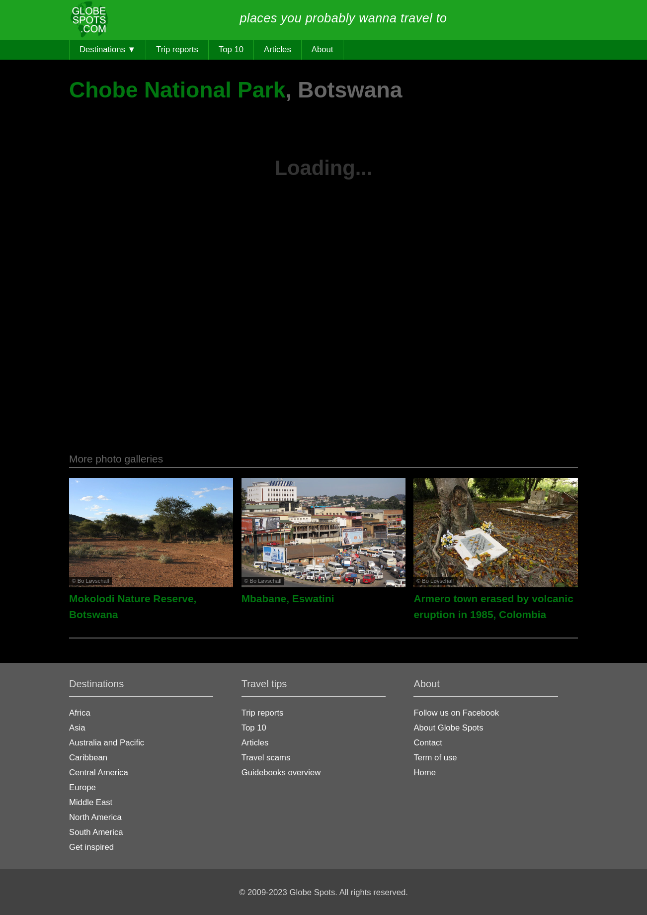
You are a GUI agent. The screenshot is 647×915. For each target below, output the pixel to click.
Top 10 (231, 49)
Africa (79, 713)
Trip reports (177, 49)
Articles (277, 49)
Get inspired (91, 847)
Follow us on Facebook (456, 713)
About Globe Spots (448, 727)
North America (95, 817)
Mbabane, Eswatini (288, 598)
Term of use (435, 757)
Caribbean (88, 757)
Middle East (90, 802)
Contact (427, 742)
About (322, 49)
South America (96, 832)
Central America (98, 772)
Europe (82, 787)
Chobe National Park (177, 90)
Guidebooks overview (281, 772)
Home (424, 772)
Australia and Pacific (106, 742)
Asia (77, 727)
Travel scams (266, 757)
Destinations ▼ (108, 49)
